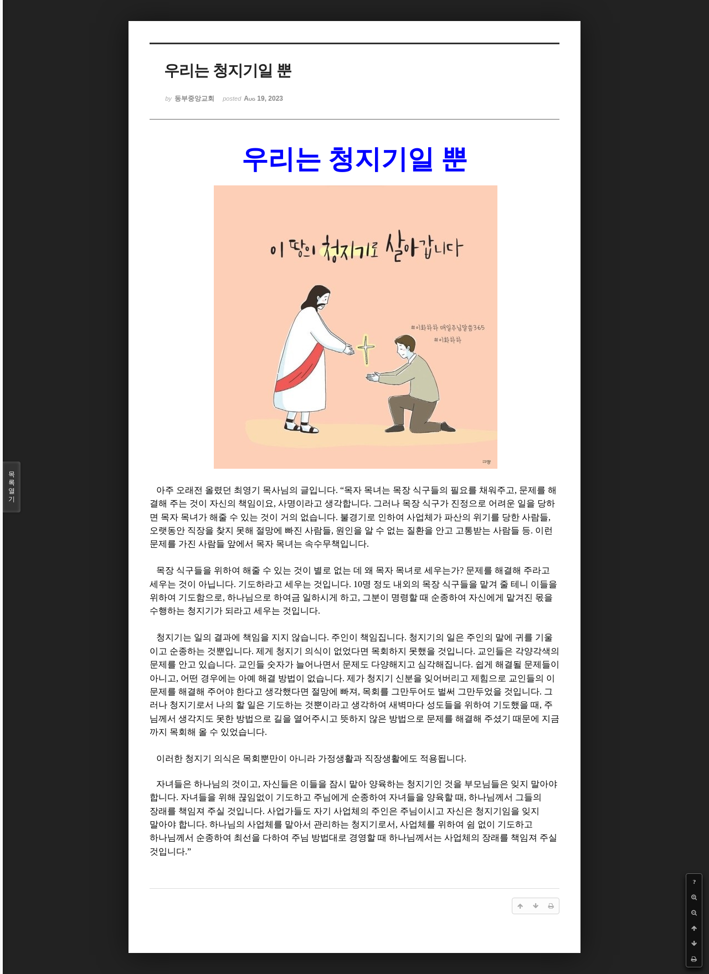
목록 (11, 487)
